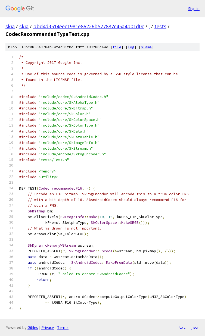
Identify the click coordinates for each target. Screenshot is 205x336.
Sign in (194, 8)
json (195, 327)
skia (10, 26)
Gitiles (32, 327)
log (131, 47)
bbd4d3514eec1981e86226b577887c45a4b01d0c (88, 26)
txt (182, 327)
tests (160, 26)
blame (146, 47)
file (117, 47)
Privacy (47, 327)
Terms (63, 327)
